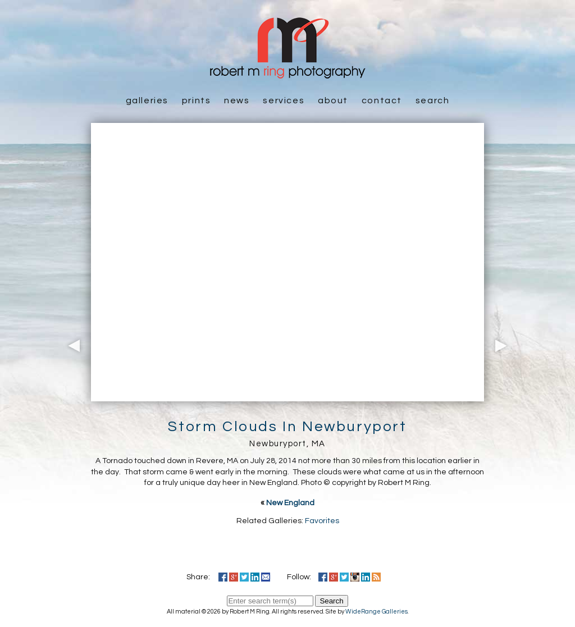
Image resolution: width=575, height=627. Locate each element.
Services (283, 100)
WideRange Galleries (376, 611)
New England (290, 503)
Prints (196, 100)
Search (433, 100)
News (236, 100)
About (333, 100)
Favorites (322, 521)
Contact (382, 100)
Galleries (147, 100)
